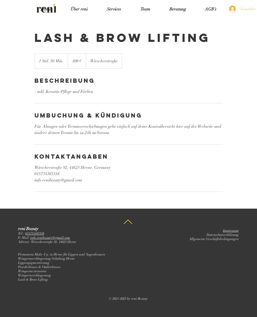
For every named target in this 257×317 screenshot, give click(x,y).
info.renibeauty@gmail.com (50, 238)
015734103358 (34, 233)
